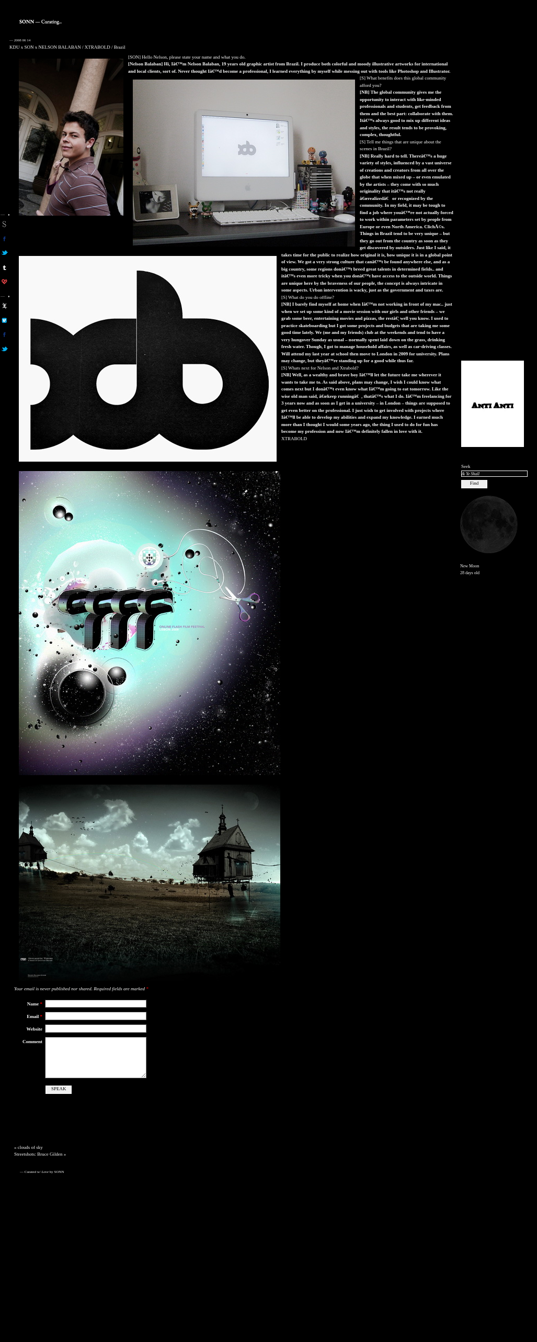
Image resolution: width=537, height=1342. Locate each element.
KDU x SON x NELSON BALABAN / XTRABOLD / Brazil (67, 47)
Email (34, 1016)
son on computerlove (4, 281)
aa (4, 305)
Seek (466, 466)
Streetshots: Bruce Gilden (38, 1154)
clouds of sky (30, 1147)
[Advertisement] (492, 194)
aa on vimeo (4, 320)
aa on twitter (4, 349)
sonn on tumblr (4, 267)
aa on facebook (4, 334)
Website (35, 1029)
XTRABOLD (294, 438)
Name (34, 1004)
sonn (4, 224)
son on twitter (4, 252)
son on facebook (4, 238)
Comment (32, 1041)
